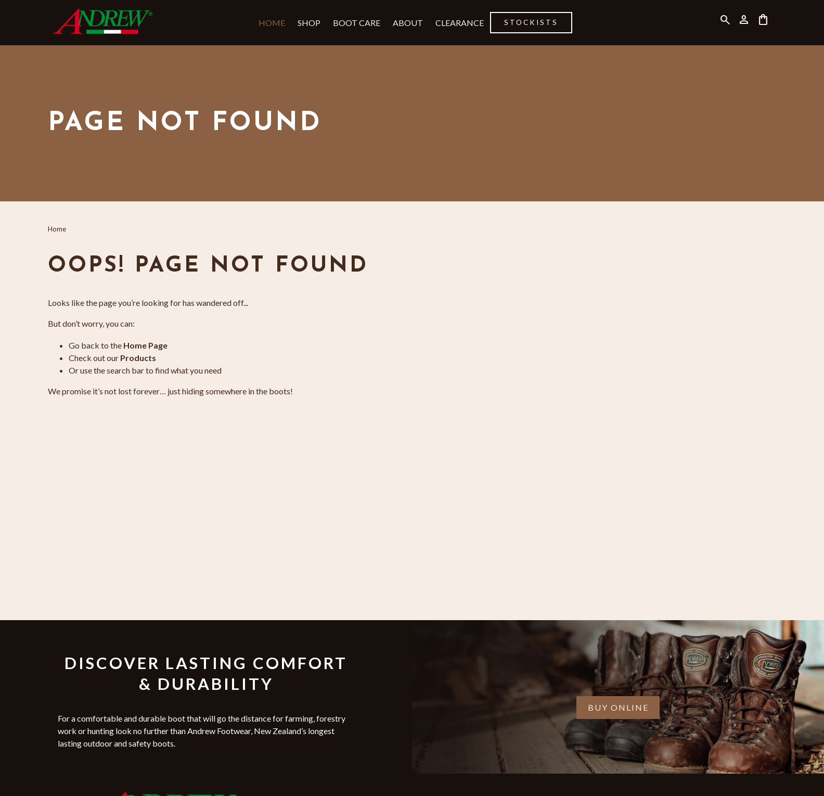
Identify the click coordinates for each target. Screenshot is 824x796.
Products (138, 358)
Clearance (459, 23)
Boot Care (356, 23)
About (408, 23)
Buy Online (618, 707)
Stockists (531, 22)
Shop (309, 23)
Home (272, 23)
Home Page (145, 345)
